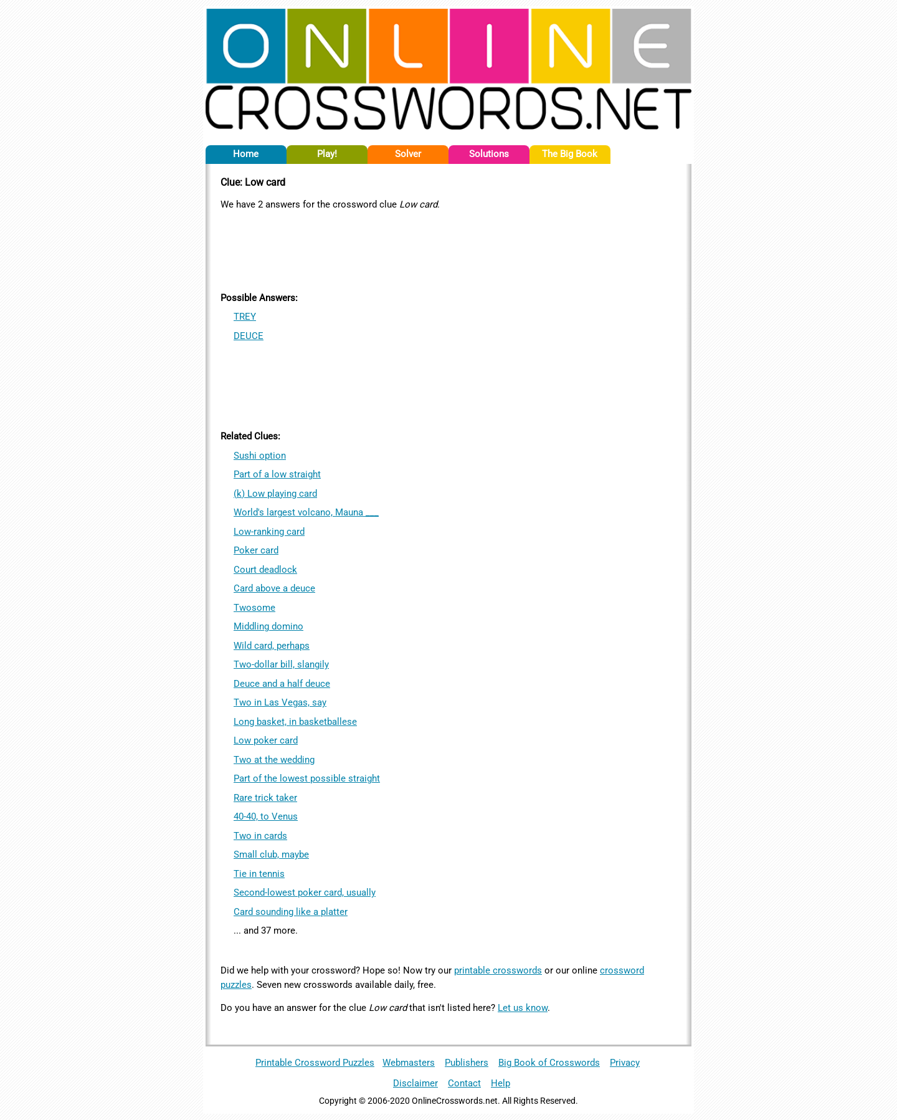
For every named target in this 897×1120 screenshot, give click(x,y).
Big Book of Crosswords (549, 1062)
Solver (408, 154)
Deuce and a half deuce (282, 683)
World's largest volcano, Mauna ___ (306, 512)
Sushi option (260, 455)
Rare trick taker (265, 797)
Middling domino (268, 626)
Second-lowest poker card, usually (305, 892)
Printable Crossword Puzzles (314, 1062)
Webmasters (408, 1062)
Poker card (256, 550)
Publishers (466, 1062)
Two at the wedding (274, 759)
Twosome (254, 607)
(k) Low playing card (275, 493)
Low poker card (266, 740)
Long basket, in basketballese (295, 721)
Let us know (523, 1007)
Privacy (625, 1062)
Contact (464, 1083)
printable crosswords (498, 970)
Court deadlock (265, 569)
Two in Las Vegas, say (280, 702)
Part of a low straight (277, 474)
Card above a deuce (274, 588)
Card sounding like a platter (291, 911)
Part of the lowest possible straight (307, 778)
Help (500, 1083)
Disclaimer (415, 1083)
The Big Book (569, 154)
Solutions (489, 154)
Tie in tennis (259, 873)
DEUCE (248, 336)
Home (246, 154)
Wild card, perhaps (272, 645)
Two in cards (260, 835)
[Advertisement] (448, 249)
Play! (327, 154)
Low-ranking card (269, 531)
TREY (245, 316)
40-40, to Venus (266, 816)
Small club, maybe (271, 854)
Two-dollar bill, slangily (281, 664)
